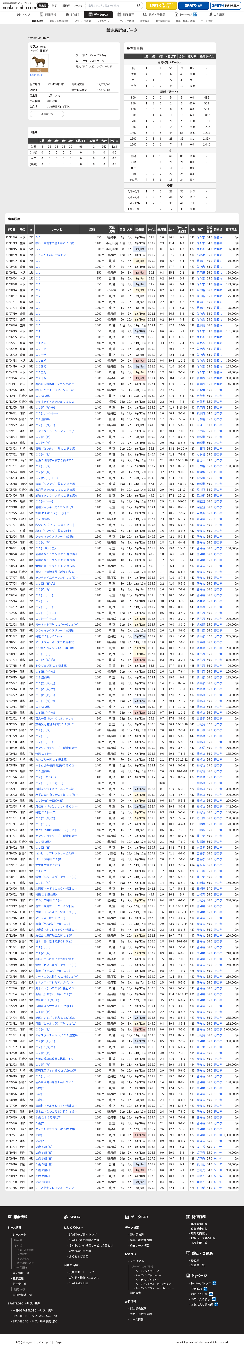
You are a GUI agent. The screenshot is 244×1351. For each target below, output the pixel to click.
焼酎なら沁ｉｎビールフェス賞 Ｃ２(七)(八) (56, 789)
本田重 (201, 1047)
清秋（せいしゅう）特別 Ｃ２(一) (55, 965)
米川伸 (218, 1147)
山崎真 (201, 894)
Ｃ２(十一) (41, 736)
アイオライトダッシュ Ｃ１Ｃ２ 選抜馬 (56, 402)
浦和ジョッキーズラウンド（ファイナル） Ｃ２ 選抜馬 (55, 507)
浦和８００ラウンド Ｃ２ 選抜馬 (55, 560)
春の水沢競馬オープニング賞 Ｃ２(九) (56, 384)
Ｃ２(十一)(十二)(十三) (49, 783)
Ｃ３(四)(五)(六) (45, 660)
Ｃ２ (38, 261)
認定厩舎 (144, 21)
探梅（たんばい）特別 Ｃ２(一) (54, 924)
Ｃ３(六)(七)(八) (45, 695)
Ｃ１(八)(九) (42, 953)
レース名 (78, 5)
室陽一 (201, 425)
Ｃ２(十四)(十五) (45, 548)
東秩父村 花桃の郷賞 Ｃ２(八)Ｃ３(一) (56, 724)
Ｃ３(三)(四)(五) (45, 818)
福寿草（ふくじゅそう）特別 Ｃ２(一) (56, 930)
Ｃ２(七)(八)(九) (45, 1047)
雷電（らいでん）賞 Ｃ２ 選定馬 (55, 484)
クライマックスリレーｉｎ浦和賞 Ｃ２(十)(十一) (55, 630)
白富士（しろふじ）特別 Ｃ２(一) (55, 912)
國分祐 (201, 519)
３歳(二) (40, 1088)
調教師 (66, 5)
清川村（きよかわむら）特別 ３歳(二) (56, 1106)
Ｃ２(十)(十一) (44, 501)
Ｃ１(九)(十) (42, 947)
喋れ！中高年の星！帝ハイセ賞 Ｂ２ (56, 243)
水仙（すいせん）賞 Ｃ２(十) (53, 531)
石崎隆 (201, 883)
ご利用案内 (217, 14)
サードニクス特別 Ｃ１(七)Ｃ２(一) (56, 976)
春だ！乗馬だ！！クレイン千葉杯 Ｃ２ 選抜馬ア (55, 906)
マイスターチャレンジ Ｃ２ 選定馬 (56, 1035)
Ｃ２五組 (40, 372)
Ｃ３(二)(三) (42, 654)
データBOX (98, 14)
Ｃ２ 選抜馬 (42, 396)
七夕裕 (201, 419)
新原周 (201, 407)
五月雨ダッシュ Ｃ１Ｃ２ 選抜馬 (55, 489)
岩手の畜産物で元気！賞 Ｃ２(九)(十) (55, 795)
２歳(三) (40, 1135)
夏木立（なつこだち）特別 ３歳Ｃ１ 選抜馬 (56, 1111)
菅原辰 (201, 261)
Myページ (186, 14)
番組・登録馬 (154, 14)
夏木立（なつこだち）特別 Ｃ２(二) (54, 988)
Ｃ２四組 (40, 366)
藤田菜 (201, 836)
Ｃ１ (38, 331)
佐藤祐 (218, 237)
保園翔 (201, 501)
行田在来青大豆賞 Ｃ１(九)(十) (54, 1006)
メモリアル (103, 21)
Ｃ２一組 (40, 349)
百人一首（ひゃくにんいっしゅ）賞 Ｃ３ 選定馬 (55, 718)
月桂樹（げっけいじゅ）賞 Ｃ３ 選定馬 (56, 806)
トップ (23, 14)
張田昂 (201, 730)
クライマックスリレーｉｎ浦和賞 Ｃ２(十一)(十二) (55, 536)
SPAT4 (72, 14)
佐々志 (201, 237)
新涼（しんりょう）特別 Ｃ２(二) (55, 877)
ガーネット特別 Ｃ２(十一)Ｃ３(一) (56, 624)
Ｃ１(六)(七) (42, 1012)
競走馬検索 (37, 21)
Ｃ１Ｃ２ (40, 871)
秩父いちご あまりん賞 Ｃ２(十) (54, 525)
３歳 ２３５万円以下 (48, 1117)
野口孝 (218, 390)
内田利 (201, 448)
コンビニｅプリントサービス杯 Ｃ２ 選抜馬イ (56, 853)
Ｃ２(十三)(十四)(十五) (49, 800)
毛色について (36, 74)
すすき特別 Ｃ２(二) (47, 865)
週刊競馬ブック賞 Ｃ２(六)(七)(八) (56, 1070)
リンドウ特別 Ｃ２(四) (49, 859)
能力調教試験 (163, 21)
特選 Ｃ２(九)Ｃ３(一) (48, 636)
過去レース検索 (83, 21)
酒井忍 (201, 601)
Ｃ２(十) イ (42, 601)
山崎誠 (201, 724)
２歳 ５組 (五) (43, 1147)
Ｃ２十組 (40, 378)
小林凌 (201, 255)
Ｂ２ (38, 237)
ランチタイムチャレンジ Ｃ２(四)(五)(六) (55, 431)
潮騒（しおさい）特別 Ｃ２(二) (54, 994)
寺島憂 (201, 513)
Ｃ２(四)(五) (42, 847)
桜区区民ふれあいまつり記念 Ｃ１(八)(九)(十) (56, 959)
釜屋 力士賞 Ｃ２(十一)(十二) (53, 513)
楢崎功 (201, 689)
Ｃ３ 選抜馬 (42, 677)
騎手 (54, 5)
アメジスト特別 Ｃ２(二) (50, 918)
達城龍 (201, 624)
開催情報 (48, 14)
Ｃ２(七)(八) (42, 443)
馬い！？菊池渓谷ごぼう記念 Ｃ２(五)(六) (56, 572)
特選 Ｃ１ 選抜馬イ (46, 894)
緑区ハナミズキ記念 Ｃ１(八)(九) (55, 1018)
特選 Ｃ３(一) (43, 753)
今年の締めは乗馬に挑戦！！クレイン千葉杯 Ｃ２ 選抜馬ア (55, 1059)
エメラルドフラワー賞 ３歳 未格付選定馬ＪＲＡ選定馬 (56, 1129)
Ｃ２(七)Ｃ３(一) (45, 777)
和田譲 (201, 841)
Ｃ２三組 (40, 360)
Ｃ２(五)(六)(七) (45, 425)
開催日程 (126, 14)
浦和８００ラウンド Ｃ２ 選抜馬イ (56, 495)
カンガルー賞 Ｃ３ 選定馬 (51, 759)
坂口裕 (201, 290)
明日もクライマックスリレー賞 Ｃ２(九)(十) (56, 390)
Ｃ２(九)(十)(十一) (46, 413)
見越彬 (201, 437)
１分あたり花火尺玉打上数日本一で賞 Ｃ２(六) (55, 648)
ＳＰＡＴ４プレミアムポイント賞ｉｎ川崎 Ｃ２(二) (55, 982)
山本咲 (201, 748)
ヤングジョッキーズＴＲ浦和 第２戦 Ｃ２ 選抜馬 (56, 642)
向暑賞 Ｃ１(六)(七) (47, 1000)
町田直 (201, 818)
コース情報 (207, 21)
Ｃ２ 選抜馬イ (43, 841)
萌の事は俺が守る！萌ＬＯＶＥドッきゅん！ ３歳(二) (55, 1082)
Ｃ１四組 (40, 343)
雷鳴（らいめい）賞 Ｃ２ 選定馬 (55, 448)
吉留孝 (201, 390)
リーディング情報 (124, 21)
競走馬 (42, 5)
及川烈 (201, 489)
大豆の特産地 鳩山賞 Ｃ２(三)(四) (55, 830)
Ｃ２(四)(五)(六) (45, 583)
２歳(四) (40, 1141)
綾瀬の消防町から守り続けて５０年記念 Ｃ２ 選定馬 (55, 460)
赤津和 (201, 642)
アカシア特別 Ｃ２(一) (49, 900)
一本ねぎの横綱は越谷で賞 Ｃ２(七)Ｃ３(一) (54, 765)
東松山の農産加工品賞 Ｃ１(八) (54, 935)
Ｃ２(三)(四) (42, 883)
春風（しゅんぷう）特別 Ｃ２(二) (55, 1023)
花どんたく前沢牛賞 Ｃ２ (50, 255)
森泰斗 (201, 865)
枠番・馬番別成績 (185, 21)
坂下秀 (201, 1147)
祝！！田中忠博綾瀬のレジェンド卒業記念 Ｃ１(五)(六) (55, 941)
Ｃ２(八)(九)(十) (45, 407)
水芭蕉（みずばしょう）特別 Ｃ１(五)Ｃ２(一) (56, 889)
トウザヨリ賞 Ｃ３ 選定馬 (51, 665)
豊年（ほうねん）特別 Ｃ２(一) (54, 971)
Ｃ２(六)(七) (42, 437)
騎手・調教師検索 (59, 21)
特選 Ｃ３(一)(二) (45, 812)
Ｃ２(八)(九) (42, 472)
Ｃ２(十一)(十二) (45, 613)
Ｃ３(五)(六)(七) (45, 671)
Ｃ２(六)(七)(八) (45, 1041)
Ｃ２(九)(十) (42, 1076)
